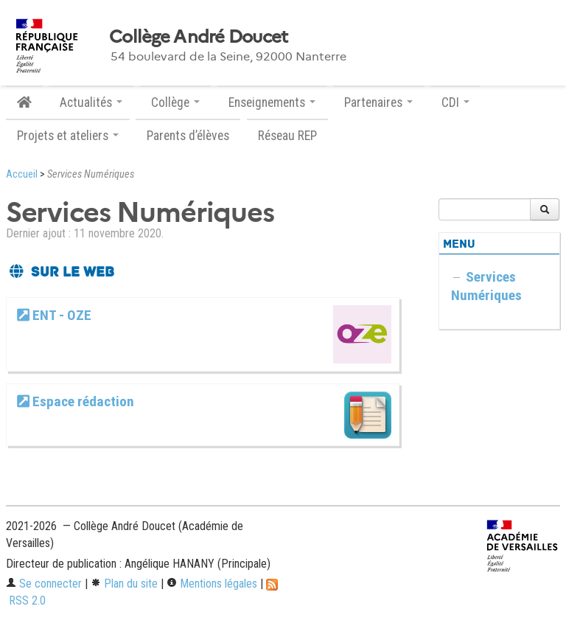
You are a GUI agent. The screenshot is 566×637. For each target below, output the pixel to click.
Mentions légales (212, 584)
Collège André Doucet (198, 37)
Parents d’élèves (188, 135)
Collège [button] (175, 102)
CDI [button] (455, 102)
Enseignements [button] (271, 102)
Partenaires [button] (378, 102)
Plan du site (124, 584)
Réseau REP (287, 135)
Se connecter (44, 584)
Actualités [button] (91, 102)
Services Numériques (486, 286)
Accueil (22, 174)
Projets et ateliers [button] (68, 135)
